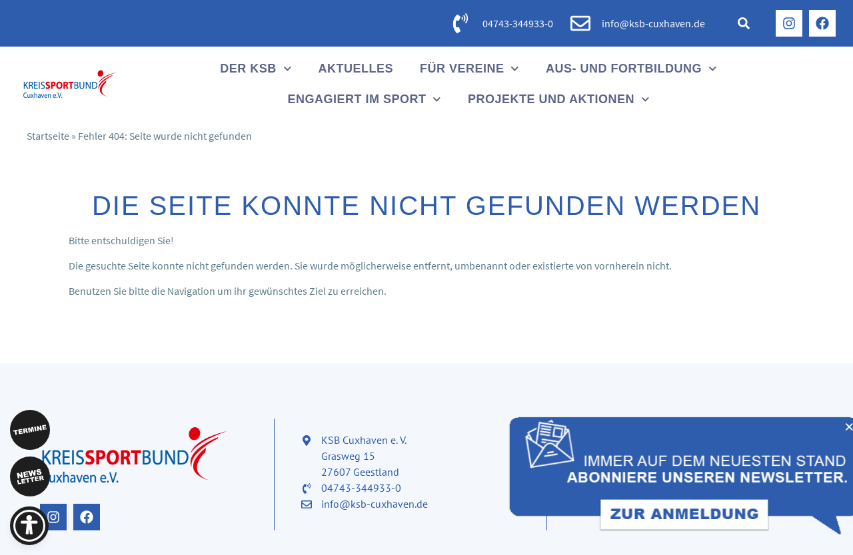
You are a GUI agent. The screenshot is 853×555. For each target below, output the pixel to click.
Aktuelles (355, 68)
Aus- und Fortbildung (631, 69)
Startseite (48, 135)
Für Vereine (469, 69)
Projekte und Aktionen (558, 99)
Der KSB (255, 69)
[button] (744, 23)
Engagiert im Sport (364, 99)
